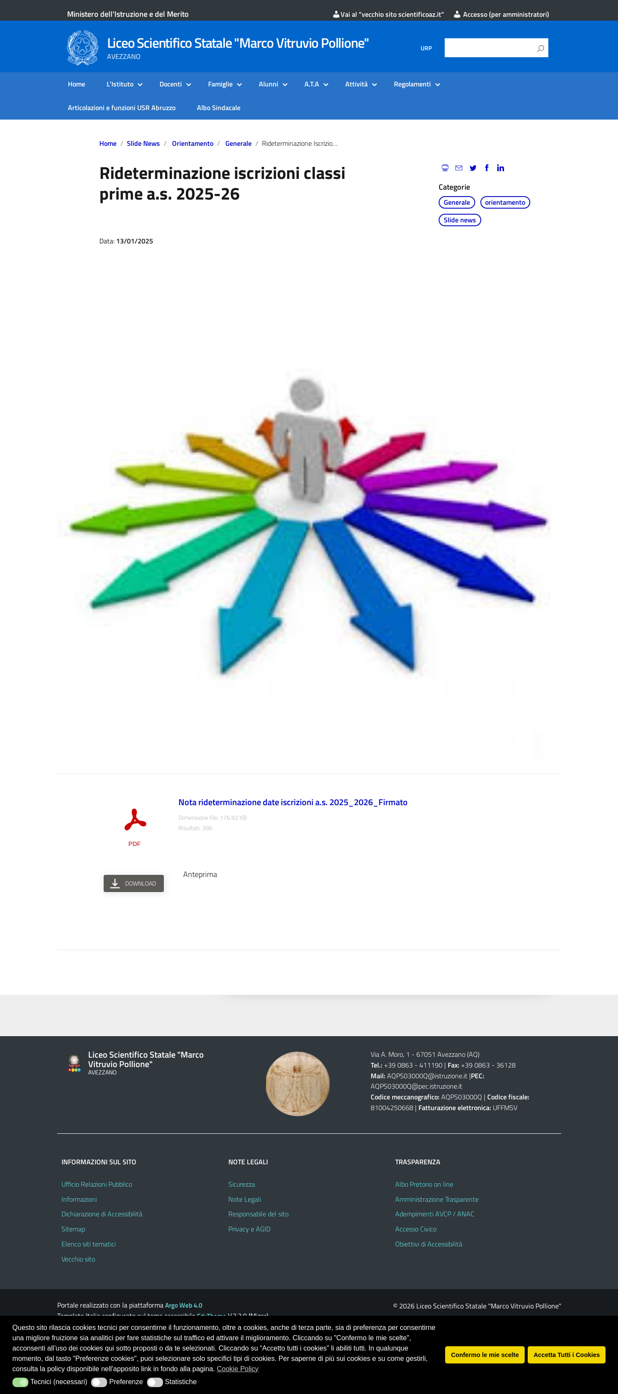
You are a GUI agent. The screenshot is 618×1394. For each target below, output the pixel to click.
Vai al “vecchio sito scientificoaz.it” (388, 14)
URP (426, 48)
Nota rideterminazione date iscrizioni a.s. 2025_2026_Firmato (293, 802)
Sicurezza (241, 1184)
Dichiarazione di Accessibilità (101, 1214)
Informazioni (79, 1199)
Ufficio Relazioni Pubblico (96, 1184)
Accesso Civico (416, 1229)
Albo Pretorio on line (424, 1184)
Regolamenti (412, 84)
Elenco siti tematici (88, 1244)
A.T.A (311, 84)
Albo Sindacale (218, 107)
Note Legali (244, 1199)
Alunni (268, 84)
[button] (20, 1382)
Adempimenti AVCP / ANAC (434, 1214)
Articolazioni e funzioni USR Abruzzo (121, 107)
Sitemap (73, 1229)
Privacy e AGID (249, 1229)
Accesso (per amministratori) (501, 14)
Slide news (143, 143)
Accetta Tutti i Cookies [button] (567, 1354)
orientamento (192, 143)
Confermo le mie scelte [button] (485, 1354)
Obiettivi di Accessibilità (428, 1244)
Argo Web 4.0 (183, 1305)
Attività (356, 84)
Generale (238, 143)
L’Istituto (120, 84)
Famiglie (220, 84)
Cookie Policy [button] (237, 1368)
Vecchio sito (78, 1259)
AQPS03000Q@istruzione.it (428, 1076)
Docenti (171, 84)
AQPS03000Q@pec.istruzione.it (416, 1086)
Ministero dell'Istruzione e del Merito (128, 14)
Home (76, 84)
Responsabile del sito (258, 1214)
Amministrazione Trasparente (437, 1199)
